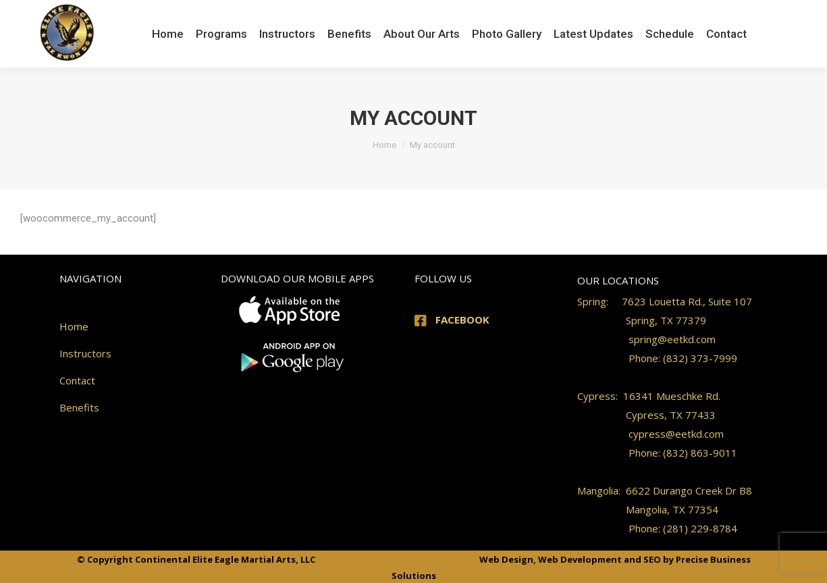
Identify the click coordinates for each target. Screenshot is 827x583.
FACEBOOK (462, 319)
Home (73, 326)
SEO (652, 559)
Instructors (85, 353)
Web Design (506, 559)
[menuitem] (167, 33)
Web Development (580, 559)
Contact (77, 380)
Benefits (79, 407)
